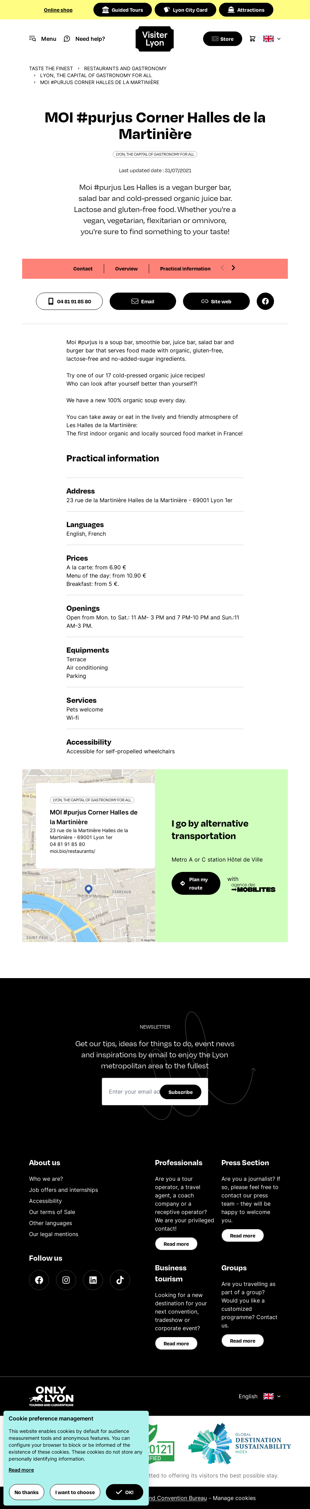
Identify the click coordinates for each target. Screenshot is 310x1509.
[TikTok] (120, 1280)
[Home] (155, 39)
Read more (176, 1243)
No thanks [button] (27, 1492)
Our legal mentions (53, 1234)
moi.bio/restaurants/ (72, 851)
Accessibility (45, 1200)
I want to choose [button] (75, 1492)
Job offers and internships (63, 1189)
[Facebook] (39, 1280)
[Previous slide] (222, 267)
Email (142, 301)
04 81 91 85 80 (69, 301)
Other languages (50, 1223)
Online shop (58, 9)
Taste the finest (51, 68)
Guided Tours (122, 9)
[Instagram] (66, 1280)
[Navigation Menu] (42, 39)
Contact (83, 268)
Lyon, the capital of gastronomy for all (96, 75)
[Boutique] (221, 38)
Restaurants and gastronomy (125, 68)
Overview (126, 268)
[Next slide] (233, 267)
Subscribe (180, 1091)
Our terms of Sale (52, 1211)
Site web (216, 301)
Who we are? (46, 1178)
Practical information (185, 268)
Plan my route (194, 883)
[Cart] (252, 38)
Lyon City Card (185, 9)
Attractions (246, 9)
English (260, 1396)
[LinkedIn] (93, 1280)
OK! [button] (125, 1492)
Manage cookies (234, 1497)
